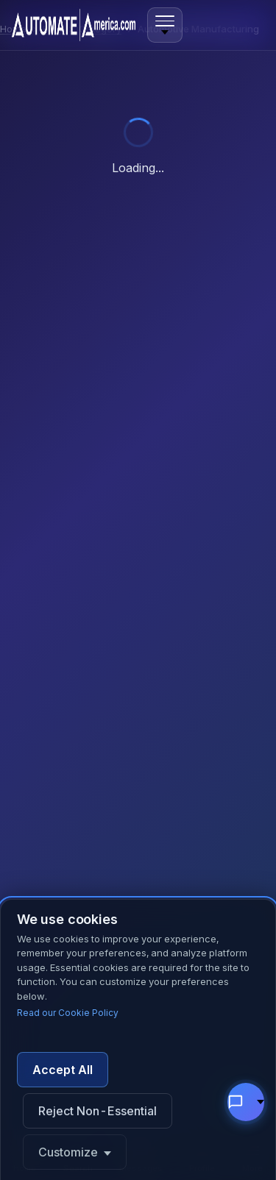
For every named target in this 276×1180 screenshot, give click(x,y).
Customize (68, 1152)
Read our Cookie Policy (67, 1012)
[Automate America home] (73, 25)
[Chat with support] (245, 1102)
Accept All (62, 1069)
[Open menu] (165, 25)
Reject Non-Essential (97, 1110)
